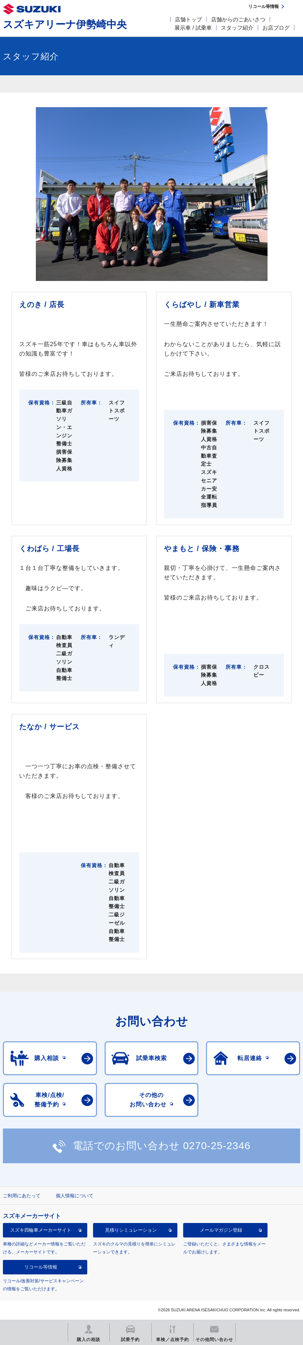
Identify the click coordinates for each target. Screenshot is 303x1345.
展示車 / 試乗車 (193, 27)
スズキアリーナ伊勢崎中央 (65, 24)
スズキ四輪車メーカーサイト (40, 1230)
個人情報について (74, 1195)
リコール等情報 (40, 1267)
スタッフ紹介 (237, 27)
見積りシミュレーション (131, 1230)
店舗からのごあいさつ (238, 19)
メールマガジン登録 (221, 1230)
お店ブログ (276, 27)
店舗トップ (188, 19)
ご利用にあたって (22, 1195)
